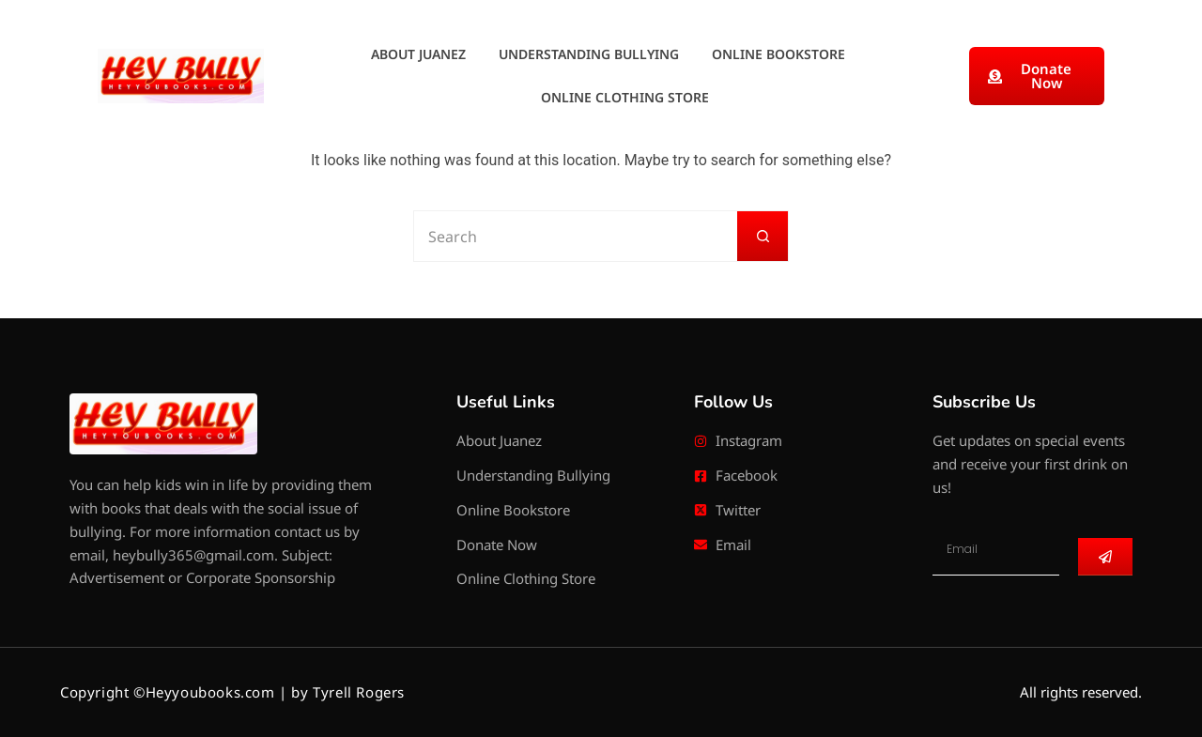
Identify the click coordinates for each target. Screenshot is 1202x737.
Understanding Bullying (589, 54)
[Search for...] (575, 236)
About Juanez (418, 54)
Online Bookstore (778, 54)
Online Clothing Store (625, 97)
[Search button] (763, 236)
